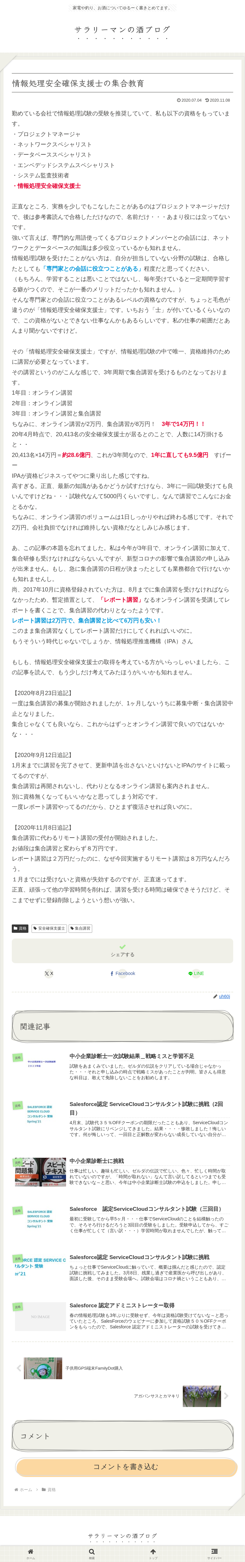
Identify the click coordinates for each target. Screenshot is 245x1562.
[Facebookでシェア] (122, 973)
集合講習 (81, 928)
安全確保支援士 (49, 928)
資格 (20, 928)
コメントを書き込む (126, 1469)
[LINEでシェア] (196, 973)
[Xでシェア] (49, 973)
